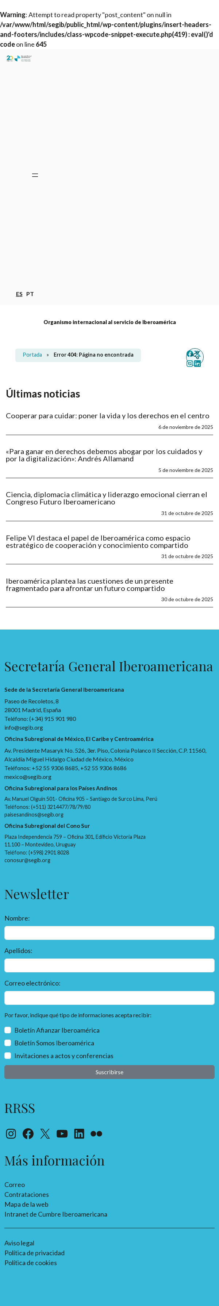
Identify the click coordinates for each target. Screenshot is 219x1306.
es (19, 293)
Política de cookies (30, 1263)
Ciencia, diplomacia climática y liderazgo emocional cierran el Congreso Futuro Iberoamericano (106, 498)
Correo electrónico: (32, 983)
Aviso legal (19, 1243)
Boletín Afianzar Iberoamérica (57, 1030)
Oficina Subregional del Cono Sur (47, 825)
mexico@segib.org (27, 776)
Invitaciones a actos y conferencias (64, 1056)
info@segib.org (23, 727)
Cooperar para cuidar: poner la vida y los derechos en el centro (108, 415)
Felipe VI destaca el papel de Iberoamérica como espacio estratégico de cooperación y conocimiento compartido (98, 541)
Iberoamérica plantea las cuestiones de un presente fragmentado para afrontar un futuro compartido (89, 584)
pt (30, 293)
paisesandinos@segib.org (34, 814)
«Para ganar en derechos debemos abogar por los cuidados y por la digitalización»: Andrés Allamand (104, 455)
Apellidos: (18, 950)
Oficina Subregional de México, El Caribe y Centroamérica (79, 738)
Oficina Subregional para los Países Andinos (60, 788)
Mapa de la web (26, 1204)
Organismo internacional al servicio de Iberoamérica (109, 322)
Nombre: (17, 918)
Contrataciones (26, 1194)
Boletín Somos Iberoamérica (54, 1043)
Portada (32, 355)
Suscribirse (109, 1071)
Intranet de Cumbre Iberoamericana (55, 1214)
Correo (14, 1184)
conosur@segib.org (27, 860)
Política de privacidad (34, 1253)
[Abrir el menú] (35, 175)
